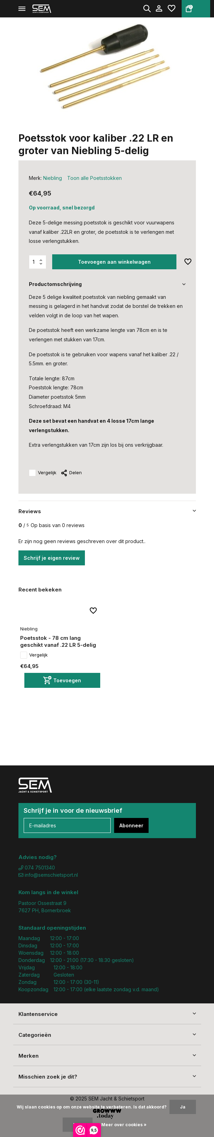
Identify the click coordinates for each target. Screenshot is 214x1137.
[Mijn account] (159, 9)
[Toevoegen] (62, 680)
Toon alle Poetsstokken (94, 178)
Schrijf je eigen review (52, 558)
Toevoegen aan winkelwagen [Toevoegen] (114, 262)
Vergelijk (42, 472)
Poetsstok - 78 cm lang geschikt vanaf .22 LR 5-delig (58, 641)
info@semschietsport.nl (48, 875)
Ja (182, 1107)
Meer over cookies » (123, 1124)
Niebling (52, 178)
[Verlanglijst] (171, 9)
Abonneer (131, 825)
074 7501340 (36, 867)
